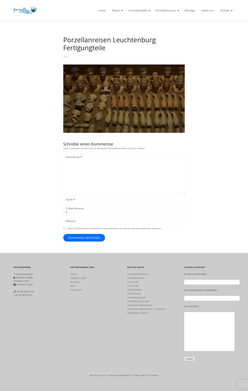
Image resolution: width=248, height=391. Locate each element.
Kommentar (72, 157)
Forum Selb (133, 285)
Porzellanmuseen (165, 10)
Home (102, 10)
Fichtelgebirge (134, 289)
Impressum (76, 289)
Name (69, 200)
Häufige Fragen (78, 277)
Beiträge (190, 10)
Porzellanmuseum (136, 297)
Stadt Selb (132, 281)
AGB (72, 285)
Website (70, 221)
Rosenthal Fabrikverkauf (139, 305)
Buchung (74, 281)
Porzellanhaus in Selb (138, 301)
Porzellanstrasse (135, 277)
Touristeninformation (138, 274)
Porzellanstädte (137, 10)
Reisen (116, 10)
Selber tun (207, 10)
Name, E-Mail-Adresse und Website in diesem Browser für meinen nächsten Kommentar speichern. (115, 228)
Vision (73, 274)
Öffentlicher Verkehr (137, 312)
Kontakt (225, 10)
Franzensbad (134, 293)
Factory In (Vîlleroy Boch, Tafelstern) (146, 308)
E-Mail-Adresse (73, 211)
